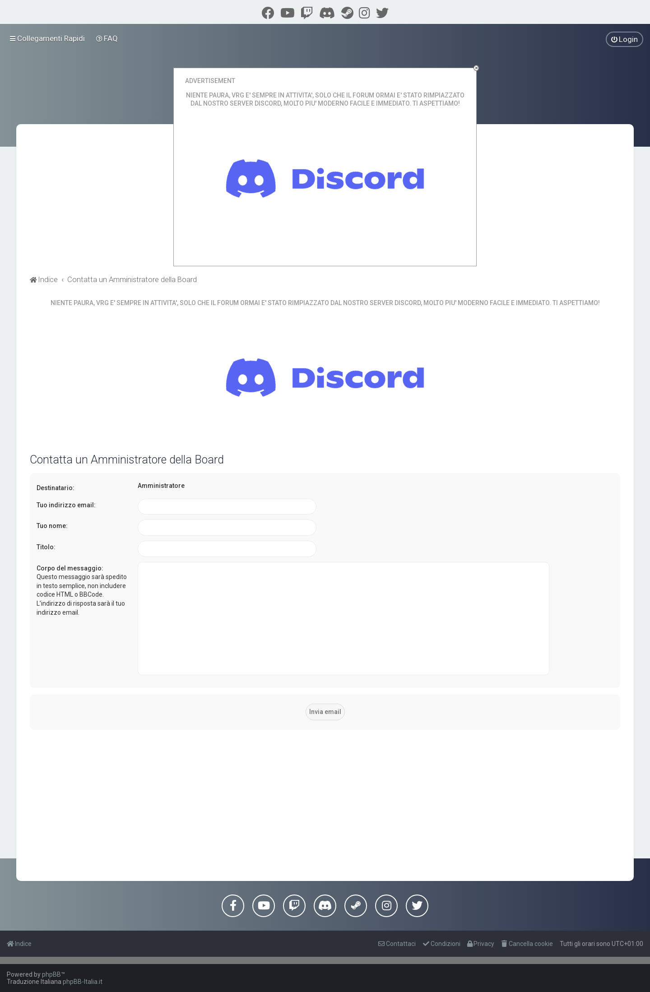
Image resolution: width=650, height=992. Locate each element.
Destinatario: (55, 487)
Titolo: (46, 547)
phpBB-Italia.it (82, 981)
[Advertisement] (325, 800)
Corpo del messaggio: (70, 568)
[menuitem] (107, 38)
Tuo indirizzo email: (66, 505)
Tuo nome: (52, 525)
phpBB (51, 974)
